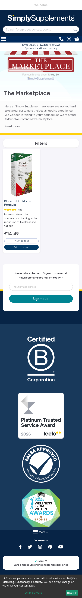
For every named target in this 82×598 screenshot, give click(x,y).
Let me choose (33, 592)
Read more (12, 126)
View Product (21, 240)
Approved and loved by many (41, 46)
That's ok (72, 592)
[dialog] (41, 586)
